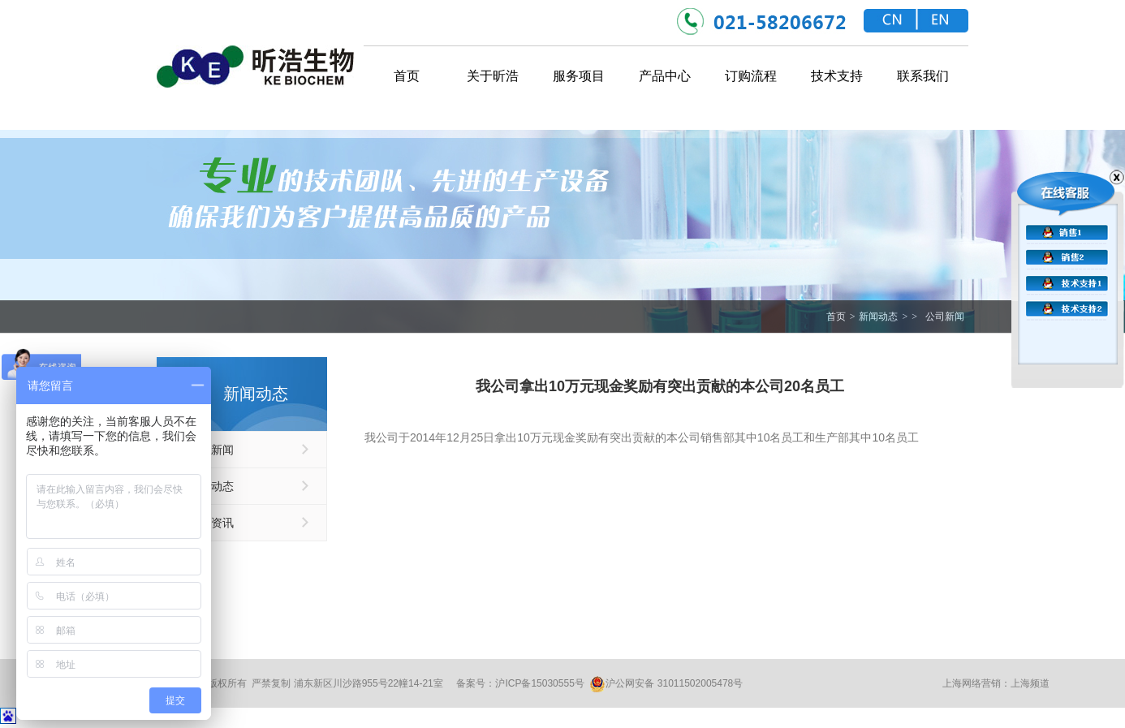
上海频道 (1030, 683)
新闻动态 (878, 316)
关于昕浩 (493, 76)
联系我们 (923, 76)
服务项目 (579, 76)
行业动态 (211, 486)
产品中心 (665, 76)
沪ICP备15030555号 (539, 683)
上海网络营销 (971, 683)
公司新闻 (944, 316)
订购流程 (751, 76)
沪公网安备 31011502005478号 (666, 683)
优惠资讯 (211, 522)
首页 (407, 76)
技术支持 (837, 76)
